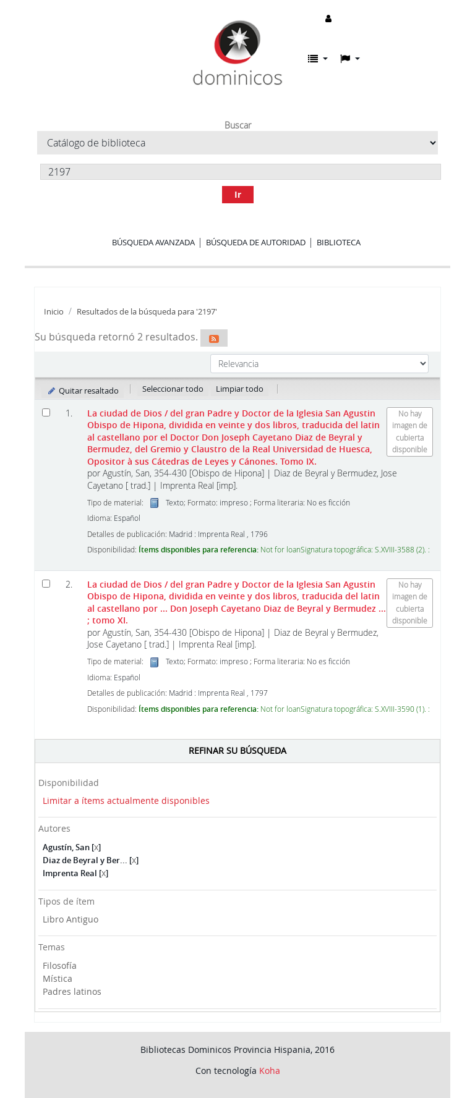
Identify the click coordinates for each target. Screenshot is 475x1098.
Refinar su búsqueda (237, 750)
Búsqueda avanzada (153, 242)
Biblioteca (339, 242)
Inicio (54, 311)
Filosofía (60, 965)
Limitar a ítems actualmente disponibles (126, 800)
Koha (269, 1070)
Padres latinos (72, 991)
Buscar (238, 125)
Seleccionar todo (172, 388)
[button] (318, 59)
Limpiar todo (239, 388)
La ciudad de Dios (233, 437)
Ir (237, 194)
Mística (57, 978)
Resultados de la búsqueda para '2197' (147, 311)
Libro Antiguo (70, 919)
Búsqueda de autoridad (256, 242)
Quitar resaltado (82, 390)
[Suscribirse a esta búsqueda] (214, 338)
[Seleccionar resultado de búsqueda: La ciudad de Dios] (46, 412)
